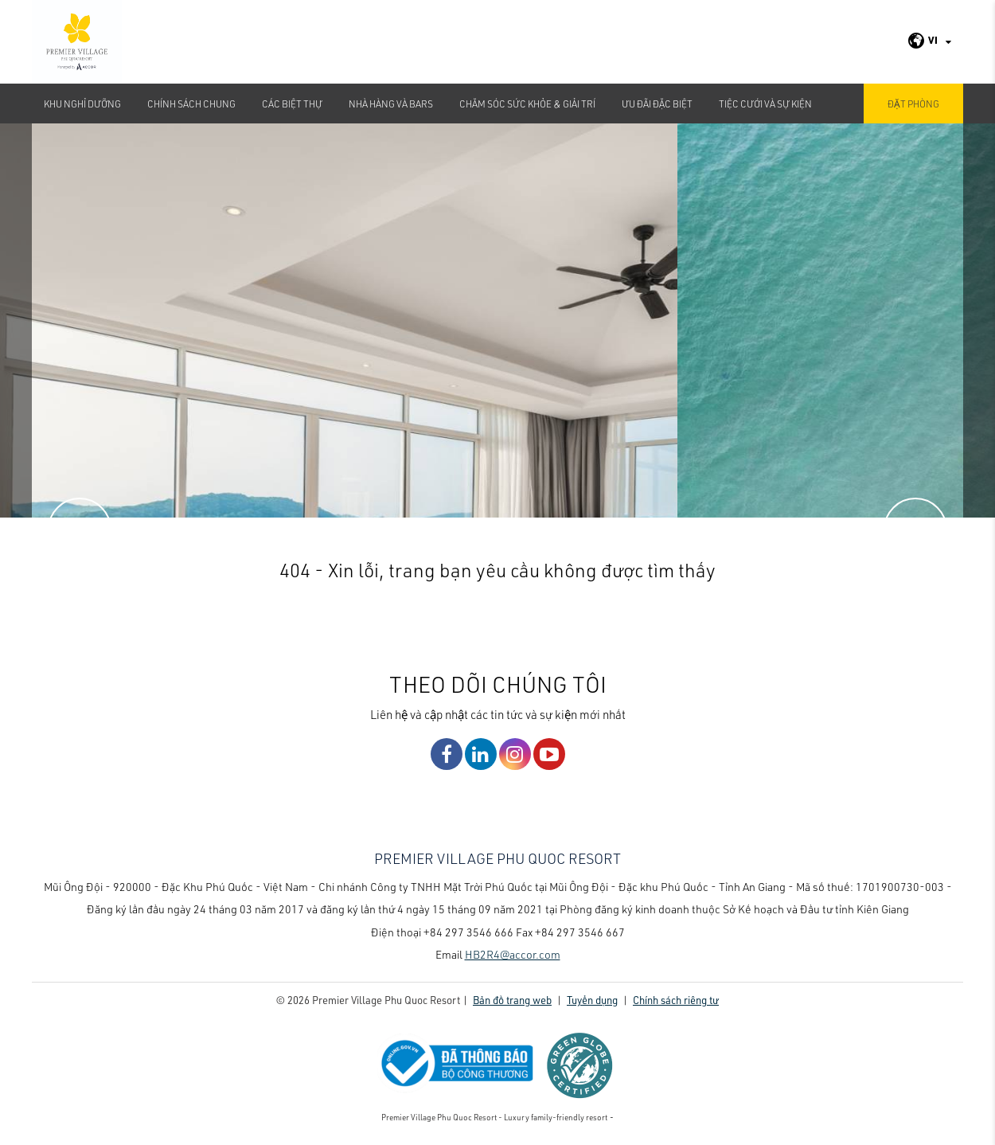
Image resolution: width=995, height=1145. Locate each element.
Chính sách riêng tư (676, 999)
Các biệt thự (292, 103)
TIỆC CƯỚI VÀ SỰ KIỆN (765, 103)
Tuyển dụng (592, 999)
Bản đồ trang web (512, 999)
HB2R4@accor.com (512, 954)
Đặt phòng (913, 103)
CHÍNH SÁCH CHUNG (191, 103)
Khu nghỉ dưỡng (82, 103)
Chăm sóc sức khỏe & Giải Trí (527, 103)
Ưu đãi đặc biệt (657, 103)
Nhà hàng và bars (391, 103)
